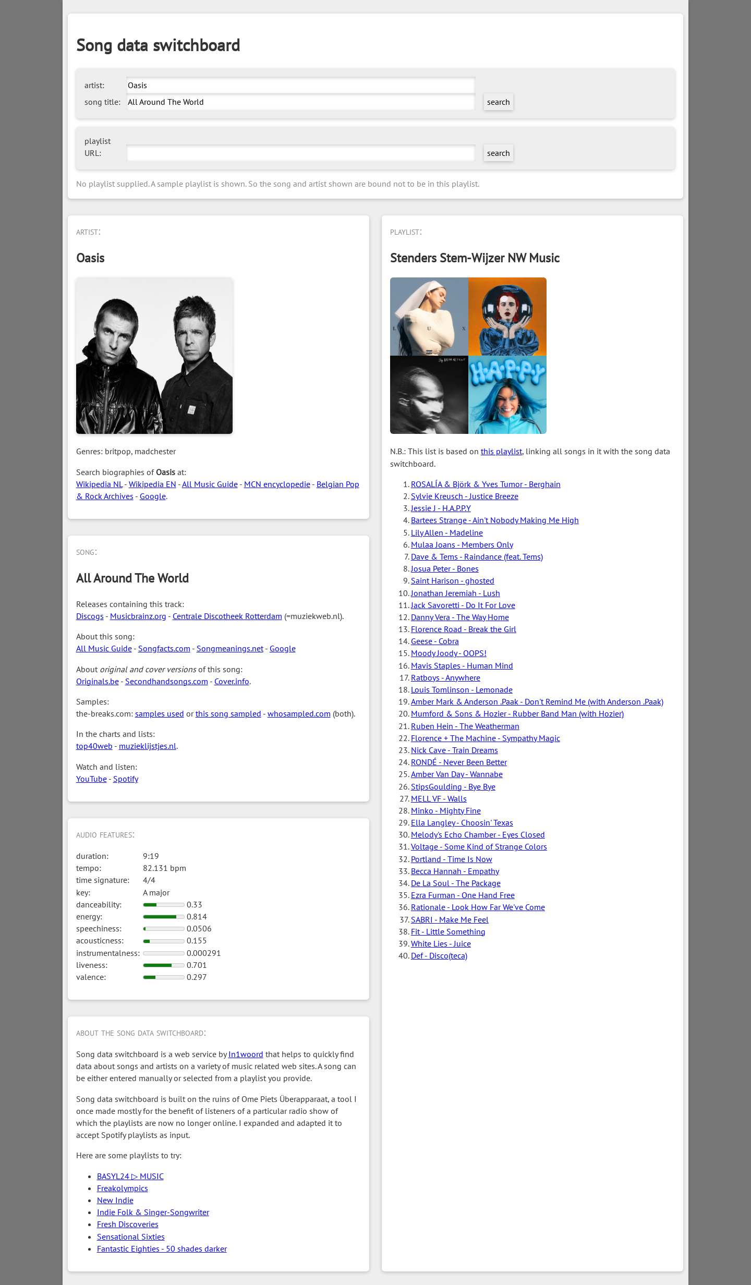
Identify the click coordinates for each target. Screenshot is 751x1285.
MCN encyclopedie (277, 484)
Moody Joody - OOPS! (449, 653)
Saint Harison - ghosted (452, 580)
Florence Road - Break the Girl (463, 629)
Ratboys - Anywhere (445, 677)
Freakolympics (122, 1188)
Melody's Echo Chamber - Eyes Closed (478, 834)
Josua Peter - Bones (445, 568)
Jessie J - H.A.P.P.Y (441, 508)
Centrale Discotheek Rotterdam (227, 616)
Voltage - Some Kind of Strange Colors (479, 846)
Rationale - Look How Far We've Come (478, 907)
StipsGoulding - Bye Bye (453, 786)
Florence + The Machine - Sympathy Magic (485, 738)
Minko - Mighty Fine (446, 810)
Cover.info (231, 681)
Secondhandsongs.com (166, 681)
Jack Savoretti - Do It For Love (463, 605)
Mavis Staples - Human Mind (462, 665)
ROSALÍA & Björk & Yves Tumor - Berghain (486, 484)
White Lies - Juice (441, 943)
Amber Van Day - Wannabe (457, 774)
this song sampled (228, 713)
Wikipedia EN (152, 484)
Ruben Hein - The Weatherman (465, 726)
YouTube (91, 778)
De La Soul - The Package (456, 883)
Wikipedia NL (99, 484)
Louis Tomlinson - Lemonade (462, 689)
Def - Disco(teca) (439, 955)
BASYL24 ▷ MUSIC (130, 1176)
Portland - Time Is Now (451, 859)
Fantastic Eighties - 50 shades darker (162, 1248)
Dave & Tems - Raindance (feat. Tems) (477, 556)
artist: (94, 85)
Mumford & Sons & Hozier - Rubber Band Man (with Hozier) (517, 713)
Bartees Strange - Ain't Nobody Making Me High (495, 520)
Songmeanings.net (230, 648)
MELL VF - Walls (439, 798)
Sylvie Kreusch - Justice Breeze (464, 496)
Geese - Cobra (435, 641)
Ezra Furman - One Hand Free (463, 895)
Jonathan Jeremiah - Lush (455, 593)
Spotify (125, 778)
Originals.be (97, 681)
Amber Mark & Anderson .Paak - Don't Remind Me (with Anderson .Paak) (537, 701)
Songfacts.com (164, 648)
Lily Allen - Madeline (447, 532)
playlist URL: (97, 147)
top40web (94, 746)
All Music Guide (210, 484)
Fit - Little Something (448, 931)
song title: (102, 101)
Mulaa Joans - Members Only (462, 544)
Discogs (90, 616)
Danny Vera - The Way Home (460, 617)
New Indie (115, 1200)
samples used (159, 713)
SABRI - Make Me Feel (450, 919)
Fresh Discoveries (128, 1224)
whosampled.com (299, 713)
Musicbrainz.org (138, 616)
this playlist (501, 451)
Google (153, 496)
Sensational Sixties (131, 1236)
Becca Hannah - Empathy (455, 871)
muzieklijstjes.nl (147, 746)
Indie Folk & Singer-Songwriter (153, 1212)
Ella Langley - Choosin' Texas (462, 822)
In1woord (245, 1054)
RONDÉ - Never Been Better (459, 762)
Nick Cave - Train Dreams (454, 750)
